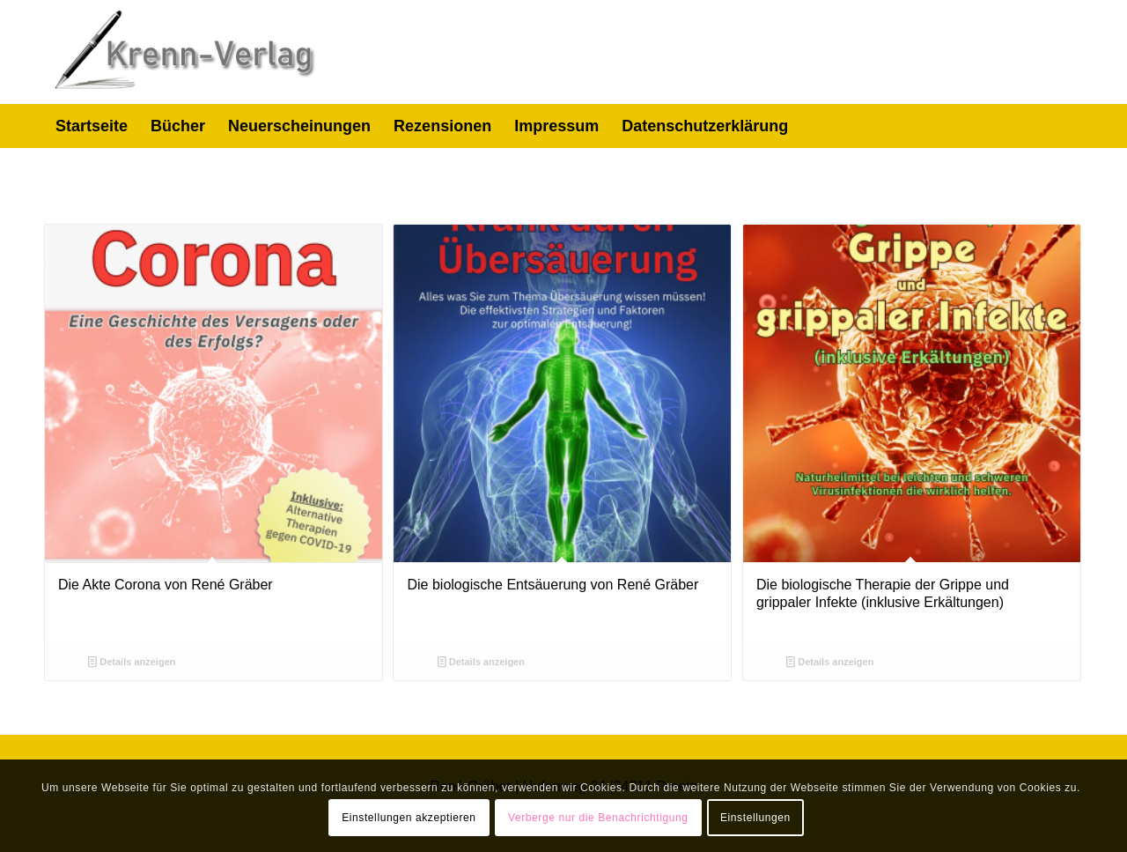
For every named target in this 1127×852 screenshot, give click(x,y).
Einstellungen (755, 817)
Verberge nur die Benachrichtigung (598, 817)
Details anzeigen (131, 662)
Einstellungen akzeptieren (408, 817)
